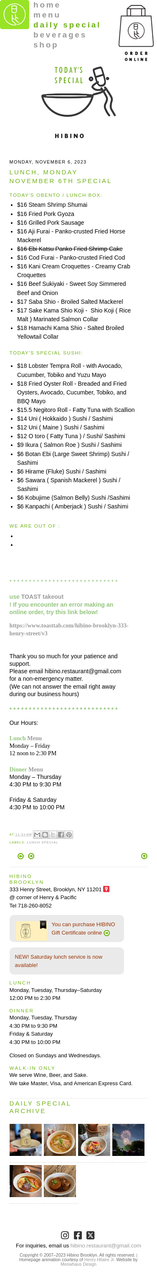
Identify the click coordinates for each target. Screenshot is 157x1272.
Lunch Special (42, 842)
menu (47, 14)
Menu (34, 738)
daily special (67, 24)
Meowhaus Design (78, 1264)
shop (46, 44)
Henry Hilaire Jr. (99, 1259)
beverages (60, 34)
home (47, 4)
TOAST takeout (42, 596)
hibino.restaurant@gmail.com (106, 1245)
